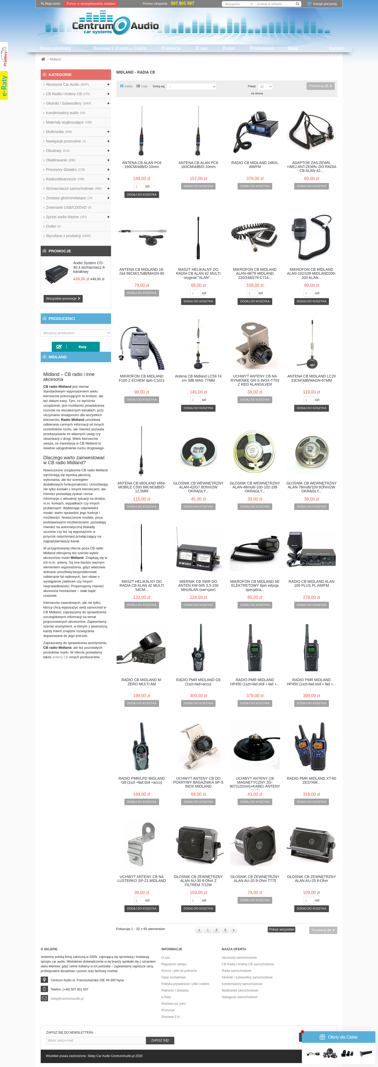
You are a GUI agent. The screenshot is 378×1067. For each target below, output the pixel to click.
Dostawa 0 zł (170, 1017)
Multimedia (59, 132)
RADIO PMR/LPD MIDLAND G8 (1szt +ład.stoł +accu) (141, 780)
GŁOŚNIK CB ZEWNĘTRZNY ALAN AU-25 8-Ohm (311, 879)
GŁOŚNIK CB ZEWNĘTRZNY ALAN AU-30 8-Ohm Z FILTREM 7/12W (198, 881)
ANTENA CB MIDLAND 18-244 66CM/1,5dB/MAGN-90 (141, 271)
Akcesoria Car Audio (67, 84)
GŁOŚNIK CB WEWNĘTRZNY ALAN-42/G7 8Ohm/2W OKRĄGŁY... (198, 487)
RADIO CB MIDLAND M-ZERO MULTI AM (141, 682)
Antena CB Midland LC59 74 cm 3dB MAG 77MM (198, 378)
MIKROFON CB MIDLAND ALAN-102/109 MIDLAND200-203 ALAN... (311, 274)
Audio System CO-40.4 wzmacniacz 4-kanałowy (89, 267)
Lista (141, 86)
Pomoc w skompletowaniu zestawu (91, 4)
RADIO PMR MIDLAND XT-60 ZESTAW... (311, 780)
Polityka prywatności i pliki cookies (185, 984)
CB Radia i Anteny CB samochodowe (248, 964)
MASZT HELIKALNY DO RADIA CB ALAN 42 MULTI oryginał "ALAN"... (198, 274)
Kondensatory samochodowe (242, 984)
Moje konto (50, 4)
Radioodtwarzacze (65, 179)
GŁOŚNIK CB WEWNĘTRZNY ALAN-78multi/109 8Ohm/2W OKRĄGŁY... (311, 487)
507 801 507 (182, 3)
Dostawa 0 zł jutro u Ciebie (119, 48)
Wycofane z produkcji (68, 236)
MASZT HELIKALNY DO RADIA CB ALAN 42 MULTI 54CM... (141, 586)
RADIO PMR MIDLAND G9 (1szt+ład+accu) (198, 682)
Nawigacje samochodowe (240, 997)
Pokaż (252, 86)
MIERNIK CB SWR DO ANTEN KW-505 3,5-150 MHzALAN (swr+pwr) (198, 586)
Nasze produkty (55, 48)
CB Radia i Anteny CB (68, 94)
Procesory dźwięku (65, 169)
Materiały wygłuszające (69, 122)
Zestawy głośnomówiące (69, 198)
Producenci (261, 48)
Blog (293, 48)
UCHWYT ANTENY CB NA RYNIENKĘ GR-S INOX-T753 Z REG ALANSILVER (255, 380)
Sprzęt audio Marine (66, 217)
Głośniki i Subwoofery (68, 103)
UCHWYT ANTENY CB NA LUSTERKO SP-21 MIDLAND (141, 879)
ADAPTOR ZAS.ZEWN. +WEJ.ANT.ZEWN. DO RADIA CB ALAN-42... (311, 167)
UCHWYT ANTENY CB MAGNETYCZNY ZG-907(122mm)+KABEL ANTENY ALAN (255, 783)
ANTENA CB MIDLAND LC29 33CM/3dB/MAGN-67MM (311, 378)
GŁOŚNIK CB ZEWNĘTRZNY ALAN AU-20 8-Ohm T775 (255, 879)
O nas (201, 48)
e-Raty (166, 997)
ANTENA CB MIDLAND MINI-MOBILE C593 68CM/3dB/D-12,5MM (142, 487)
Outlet (229, 48)
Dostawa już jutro (173, 1003)
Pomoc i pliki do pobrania (179, 971)
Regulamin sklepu (173, 964)
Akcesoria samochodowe (239, 957)
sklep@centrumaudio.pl (67, 998)
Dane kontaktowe (173, 977)
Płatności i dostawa (174, 990)
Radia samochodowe (236, 971)
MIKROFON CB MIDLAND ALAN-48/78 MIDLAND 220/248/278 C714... (255, 274)
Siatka (126, 86)
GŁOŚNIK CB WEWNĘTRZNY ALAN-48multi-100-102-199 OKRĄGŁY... (255, 487)
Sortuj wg (159, 86)
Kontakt (337, 48)
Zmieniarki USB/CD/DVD (68, 207)
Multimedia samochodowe (240, 990)
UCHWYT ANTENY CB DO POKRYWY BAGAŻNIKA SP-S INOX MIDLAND (198, 783)
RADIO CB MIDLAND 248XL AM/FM (255, 165)
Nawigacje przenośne (66, 141)
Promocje (171, 48)
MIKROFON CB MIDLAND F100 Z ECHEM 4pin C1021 (142, 378)
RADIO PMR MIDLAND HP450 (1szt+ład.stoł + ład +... (255, 682)
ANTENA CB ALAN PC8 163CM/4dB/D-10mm (198, 165)
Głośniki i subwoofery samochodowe (247, 977)
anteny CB (60, 657)
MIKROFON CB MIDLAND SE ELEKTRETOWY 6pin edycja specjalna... (255, 586)
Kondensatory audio (65, 113)
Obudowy (58, 151)
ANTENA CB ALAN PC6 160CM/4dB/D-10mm (141, 165)
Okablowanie (60, 160)
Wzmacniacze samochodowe (74, 188)
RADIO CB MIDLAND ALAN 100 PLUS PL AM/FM (311, 584)
